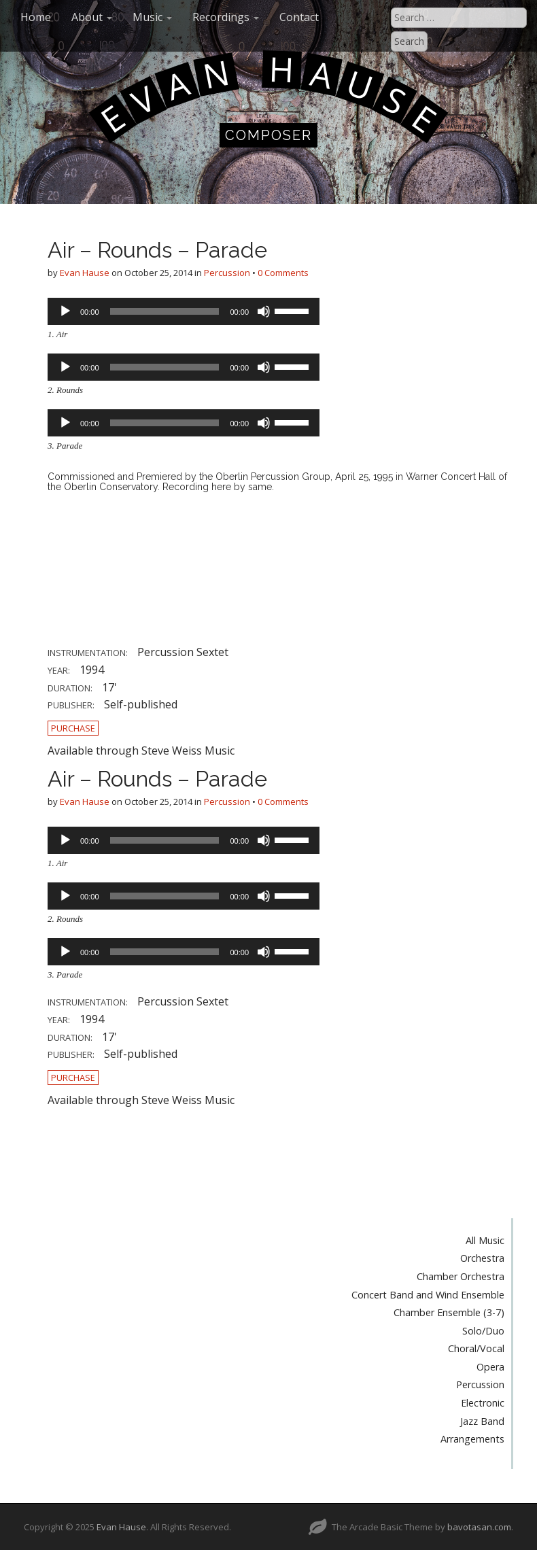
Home (35, 17)
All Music (485, 1240)
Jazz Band (482, 1421)
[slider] (165, 311)
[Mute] (264, 311)
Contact (299, 17)
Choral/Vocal (476, 1348)
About (91, 17)
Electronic (482, 1402)
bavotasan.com (479, 1527)
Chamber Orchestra (460, 1276)
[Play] (65, 311)
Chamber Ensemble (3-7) (449, 1312)
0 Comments (283, 272)
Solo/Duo (483, 1330)
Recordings (225, 17)
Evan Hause (84, 272)
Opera (490, 1366)
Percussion (227, 272)
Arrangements (472, 1438)
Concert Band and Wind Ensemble (427, 1294)
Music (152, 17)
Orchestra (482, 1258)
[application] (183, 311)
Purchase (73, 728)
